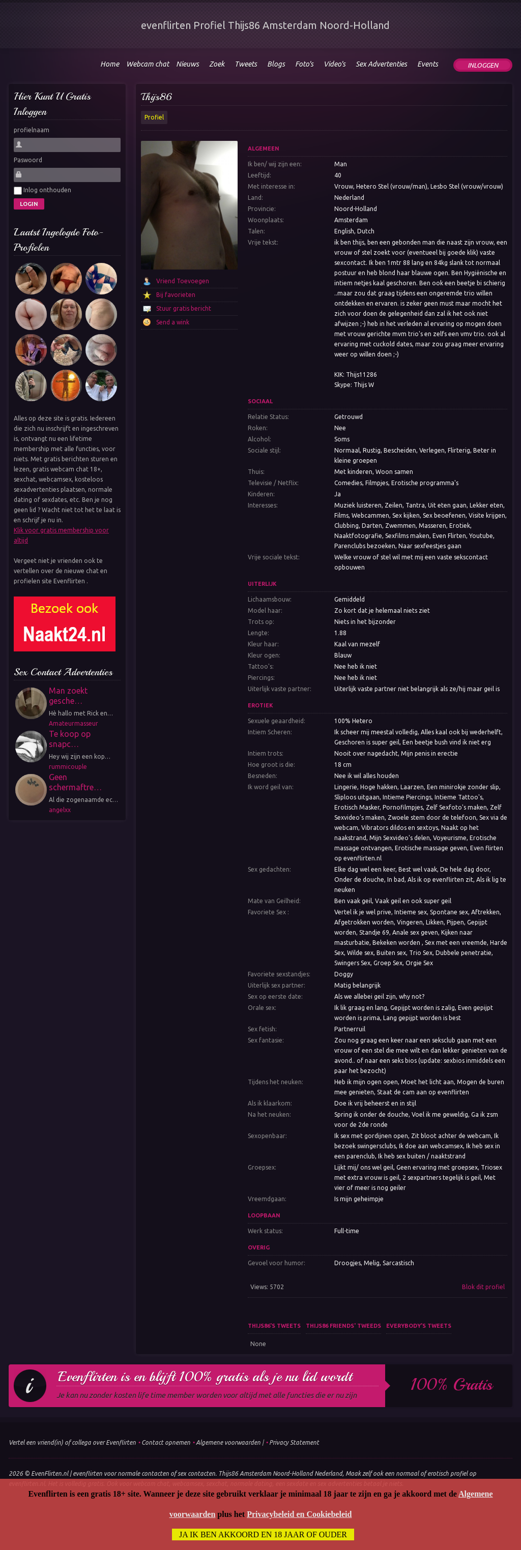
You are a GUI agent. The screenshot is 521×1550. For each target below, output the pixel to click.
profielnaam (31, 130)
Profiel (154, 117)
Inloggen (483, 65)
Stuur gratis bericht (183, 308)
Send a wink (172, 322)
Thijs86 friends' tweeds (343, 1326)
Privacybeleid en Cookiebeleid (299, 1514)
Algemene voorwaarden (228, 1442)
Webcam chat (147, 64)
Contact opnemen (165, 1442)
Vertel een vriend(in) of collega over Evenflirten (72, 1442)
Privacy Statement (294, 1442)
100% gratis (452, 1385)
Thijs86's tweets (274, 1326)
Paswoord (28, 160)
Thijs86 (156, 97)
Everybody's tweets (418, 1326)
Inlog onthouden (42, 191)
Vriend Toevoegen (182, 281)
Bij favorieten (175, 294)
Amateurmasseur (73, 723)
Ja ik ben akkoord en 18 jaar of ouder (263, 1534)
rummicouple (68, 766)
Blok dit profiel (483, 1287)
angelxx (60, 810)
